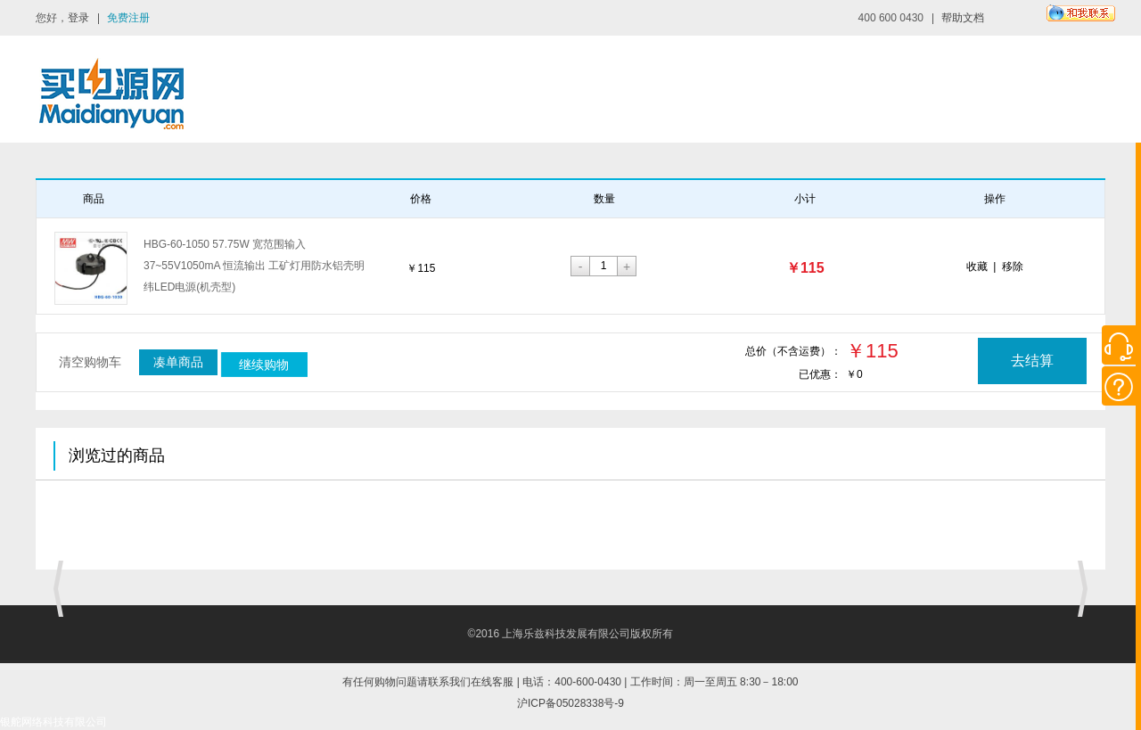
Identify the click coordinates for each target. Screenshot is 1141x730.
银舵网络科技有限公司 (53, 722)
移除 (1012, 266)
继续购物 (264, 364)
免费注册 (128, 18)
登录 (78, 18)
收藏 (977, 266)
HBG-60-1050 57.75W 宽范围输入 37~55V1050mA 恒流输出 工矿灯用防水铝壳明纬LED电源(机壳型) (254, 265)
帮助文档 (962, 18)
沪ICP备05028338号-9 (570, 703)
